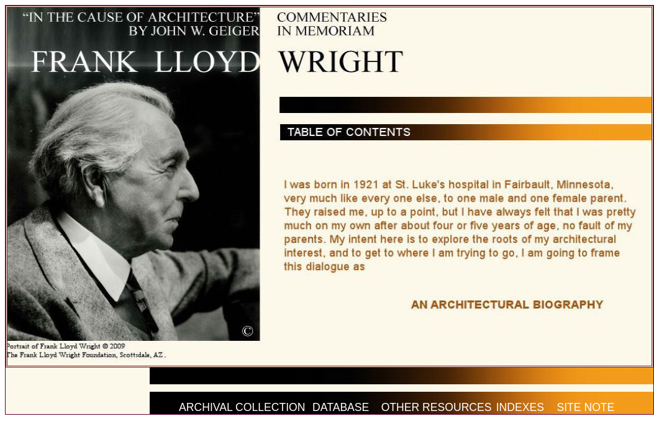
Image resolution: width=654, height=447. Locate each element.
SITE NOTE (585, 407)
